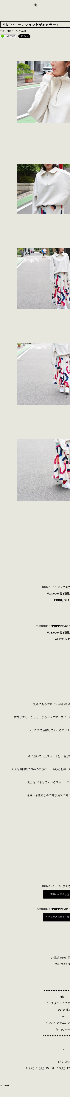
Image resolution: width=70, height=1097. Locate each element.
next (6, 1085)
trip (35, 4)
